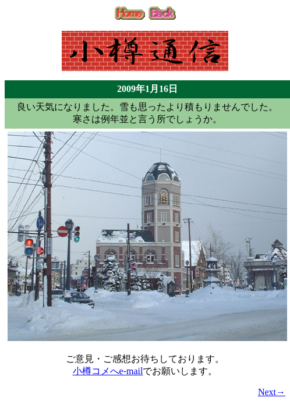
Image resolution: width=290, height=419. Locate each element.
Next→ (271, 392)
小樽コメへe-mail (108, 371)
